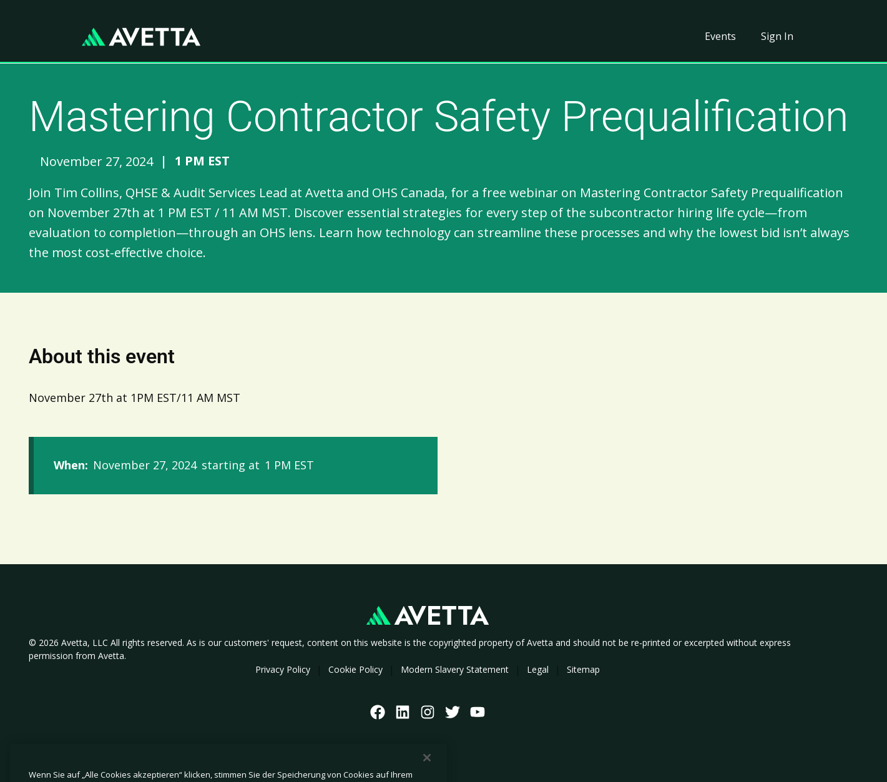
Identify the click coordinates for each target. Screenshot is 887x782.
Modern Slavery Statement (455, 669)
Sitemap (583, 669)
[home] (141, 36)
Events (720, 36)
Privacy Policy (282, 669)
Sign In (777, 36)
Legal (538, 669)
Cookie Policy (355, 669)
